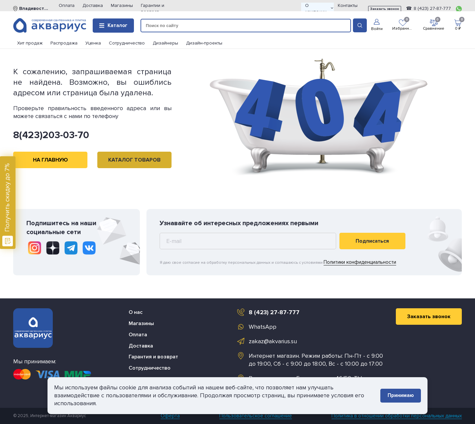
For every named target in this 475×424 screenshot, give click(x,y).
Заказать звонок (384, 9)
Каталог (113, 25)
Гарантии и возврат (152, 9)
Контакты (348, 5)
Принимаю (401, 395)
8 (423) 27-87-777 (431, 8)
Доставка (92, 5)
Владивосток (33, 8)
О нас (135, 312)
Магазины (122, 5)
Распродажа (64, 43)
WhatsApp (262, 326)
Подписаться (372, 241)
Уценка (93, 43)
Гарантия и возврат (153, 356)
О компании (319, 9)
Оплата (67, 5)
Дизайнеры (165, 43)
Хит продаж (30, 43)
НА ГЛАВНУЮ (50, 160)
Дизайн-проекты (204, 43)
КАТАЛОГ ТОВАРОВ (134, 160)
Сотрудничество (127, 43)
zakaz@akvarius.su (273, 341)
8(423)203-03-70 (51, 135)
